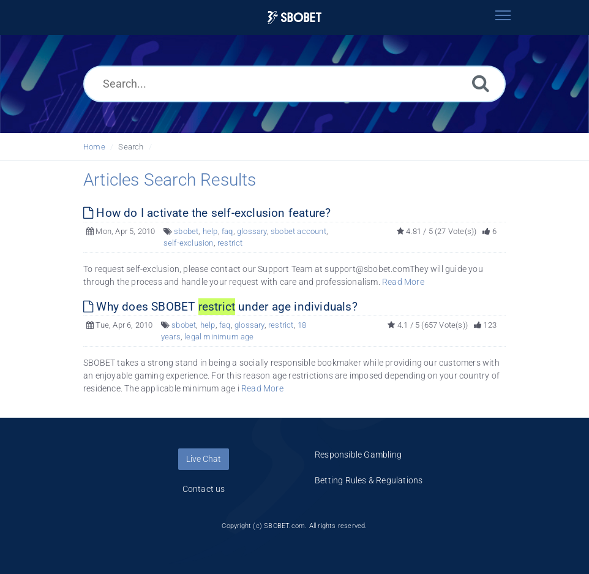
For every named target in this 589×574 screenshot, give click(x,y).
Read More (403, 282)
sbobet (186, 231)
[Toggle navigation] (502, 15)
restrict (230, 242)
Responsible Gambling (358, 454)
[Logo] (294, 17)
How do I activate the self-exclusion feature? (207, 213)
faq (227, 231)
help (210, 231)
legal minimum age (218, 336)
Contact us (203, 489)
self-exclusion (188, 242)
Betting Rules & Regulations (368, 480)
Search (130, 146)
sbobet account (298, 231)
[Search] (480, 83)
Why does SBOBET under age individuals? (220, 307)
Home (94, 146)
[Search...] (294, 84)
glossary (252, 231)
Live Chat (203, 459)
